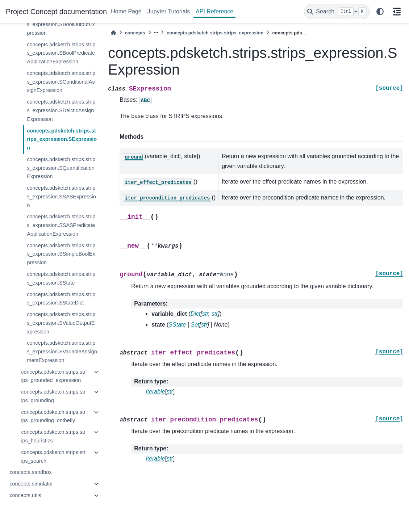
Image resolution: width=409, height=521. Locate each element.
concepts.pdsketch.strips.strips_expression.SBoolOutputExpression (61, 24)
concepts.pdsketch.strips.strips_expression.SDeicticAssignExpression (61, 110)
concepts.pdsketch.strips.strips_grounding (53, 396)
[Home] (113, 33)
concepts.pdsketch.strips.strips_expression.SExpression (62, 139)
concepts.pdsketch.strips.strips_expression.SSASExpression (61, 196)
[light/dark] (380, 11)
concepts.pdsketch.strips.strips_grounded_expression (53, 376)
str (170, 391)
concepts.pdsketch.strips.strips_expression (215, 32)
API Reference (214, 11)
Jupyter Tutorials (168, 11)
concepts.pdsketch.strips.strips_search (53, 456)
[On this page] (396, 11)
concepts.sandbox (30, 472)
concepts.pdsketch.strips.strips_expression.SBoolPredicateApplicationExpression (61, 53)
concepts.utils (25, 495)
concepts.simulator (31, 484)
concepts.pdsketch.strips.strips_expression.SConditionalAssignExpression (61, 81)
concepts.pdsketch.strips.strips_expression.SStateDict (61, 298)
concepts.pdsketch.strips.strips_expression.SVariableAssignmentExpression (62, 351)
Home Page (126, 11)
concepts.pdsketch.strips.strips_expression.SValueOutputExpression (61, 323)
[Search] (337, 11)
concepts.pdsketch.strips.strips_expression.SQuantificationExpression (61, 168)
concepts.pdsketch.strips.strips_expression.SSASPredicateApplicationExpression (61, 225)
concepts (135, 32)
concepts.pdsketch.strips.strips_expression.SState (61, 278)
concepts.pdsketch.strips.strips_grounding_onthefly (53, 416)
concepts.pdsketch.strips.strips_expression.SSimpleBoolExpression (61, 254)
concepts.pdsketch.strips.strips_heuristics (53, 436)
